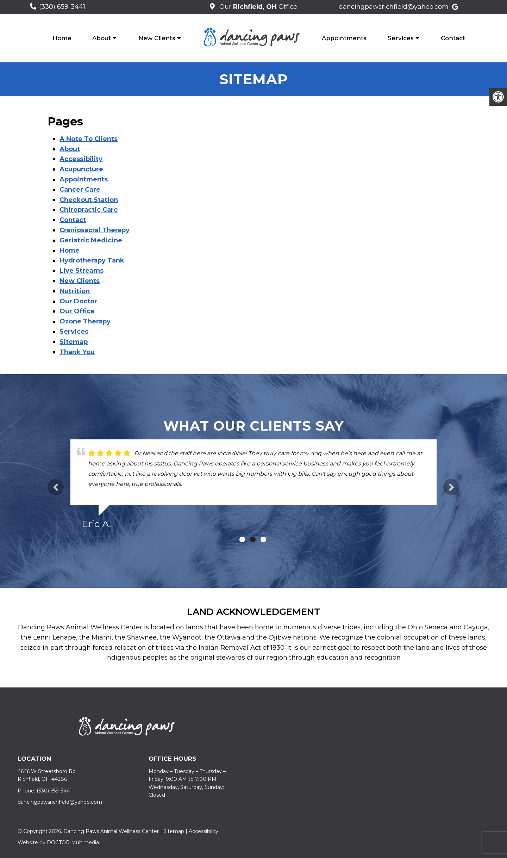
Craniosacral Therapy (95, 230)
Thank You (77, 352)
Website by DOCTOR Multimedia (58, 842)
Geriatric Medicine (91, 240)
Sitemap (74, 342)
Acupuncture (81, 169)
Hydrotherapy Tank (92, 260)
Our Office (257, 7)
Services (401, 38)
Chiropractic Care (89, 210)
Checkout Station (89, 200)
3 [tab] (263, 539)
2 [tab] (253, 539)
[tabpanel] (253, 487)
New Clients (156, 38)
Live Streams (82, 270)
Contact (453, 38)
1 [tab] (242, 539)
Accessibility (81, 159)
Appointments (344, 38)
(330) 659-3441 (62, 7)
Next (451, 487)
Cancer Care (80, 189)
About (101, 38)
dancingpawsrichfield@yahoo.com (394, 7)
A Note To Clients (89, 139)
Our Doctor (78, 301)
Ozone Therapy (85, 321)
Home (61, 38)
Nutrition (75, 291)
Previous (56, 487)
